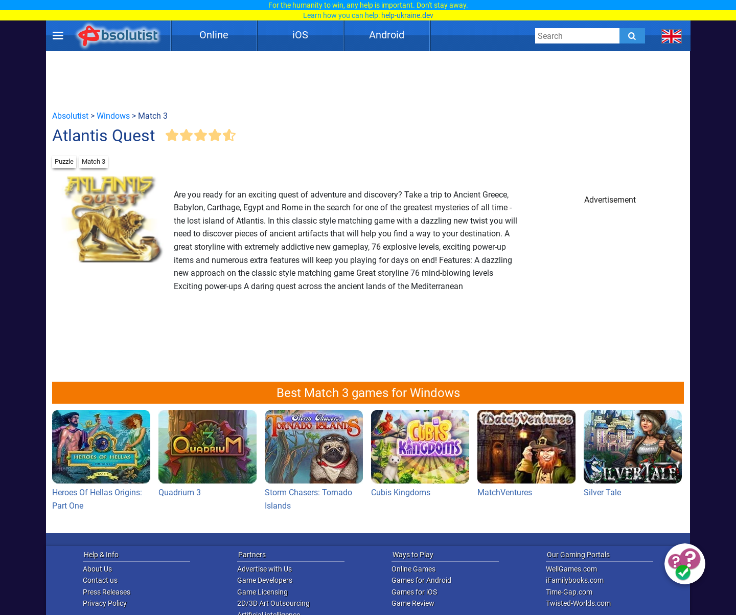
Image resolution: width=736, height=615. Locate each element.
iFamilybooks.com (575, 580)
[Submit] (632, 35)
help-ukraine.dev (407, 15)
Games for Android (421, 580)
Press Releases (106, 592)
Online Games (413, 569)
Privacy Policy (105, 603)
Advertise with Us (264, 569)
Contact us (100, 580)
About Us (97, 569)
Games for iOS (414, 592)
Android (386, 35)
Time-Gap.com (569, 592)
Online (213, 35)
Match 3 (93, 161)
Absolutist (70, 116)
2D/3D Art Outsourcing (273, 603)
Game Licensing (262, 592)
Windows (113, 116)
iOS (300, 35)
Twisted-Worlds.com (578, 603)
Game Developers (264, 580)
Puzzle (64, 161)
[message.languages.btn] (672, 35)
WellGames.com (571, 569)
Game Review (413, 603)
